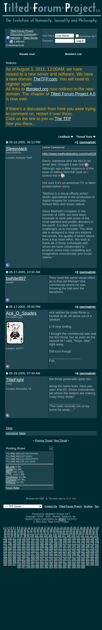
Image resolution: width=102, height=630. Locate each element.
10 (22, 528)
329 (24, 564)
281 (92, 556)
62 (96, 530)
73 (38, 533)
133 (88, 538)
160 (19, 543)
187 (46, 546)
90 (93, 533)
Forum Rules (12, 487)
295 (60, 559)
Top (96, 506)
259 (88, 554)
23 (64, 528)
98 (25, 535)
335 (51, 564)
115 (5, 538)
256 (74, 554)
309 (28, 561)
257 (78, 554)
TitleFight (15, 379)
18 (48, 528)
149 (65, 541)
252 (56, 554)
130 (74, 538)
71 (31, 533)
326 (10, 564)
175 (88, 543)
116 (10, 538)
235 (74, 551)
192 (69, 546)
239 (92, 551)
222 (14, 551)
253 (60, 554)
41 (28, 530)
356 (65, 567)
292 (46, 559)
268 (33, 556)
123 (42, 538)
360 (83, 567)
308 (24, 561)
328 (19, 564)
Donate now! (27, 54)
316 (60, 561)
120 (28, 538)
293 (51, 559)
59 (87, 530)
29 (84, 528)
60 (90, 530)
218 (92, 548)
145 (46, 541)
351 (42, 567)
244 (19, 554)
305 (10, 561)
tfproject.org (37, 89)
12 (28, 528)
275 (65, 556)
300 (83, 559)
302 (92, 559)
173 (78, 543)
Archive (88, 506)
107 (64, 535)
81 (64, 533)
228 (42, 551)
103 (46, 535)
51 (60, 530)
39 (21, 530)
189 (56, 546)
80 (60, 533)
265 (19, 556)
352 (46, 567)
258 (83, 554)
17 (45, 528)
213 (69, 548)
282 (97, 556)
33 (97, 528)
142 (33, 541)
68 (21, 533)
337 (60, 564)
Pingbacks (11, 479)
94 (12, 535)
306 (14, 561)
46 (44, 530)
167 (51, 543)
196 (88, 546)
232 (60, 551)
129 (69, 538)
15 (38, 528)
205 (33, 548)
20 (55, 528)
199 (5, 548)
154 (88, 541)
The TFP (63, 118)
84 (74, 533)
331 (33, 564)
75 (44, 533)
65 (12, 533)
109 (73, 535)
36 (12, 530)
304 (5, 561)
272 (51, 556)
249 (42, 554)
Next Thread (60, 440)
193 (74, 546)
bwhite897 (16, 278)
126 (56, 538)
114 (96, 535)
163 (33, 543)
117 (14, 538)
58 (83, 530)
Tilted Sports (30, 37)
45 (41, 530)
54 (70, 530)
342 (83, 564)
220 (5, 551)
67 (18, 533)
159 (14, 543)
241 (5, 554)
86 (80, 533)
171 (69, 543)
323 (92, 561)
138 (14, 541)
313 (46, 561)
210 (56, 548)
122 (37, 538)
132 (83, 538)
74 (41, 533)
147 (56, 541)
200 (10, 548)
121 (33, 538)
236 (78, 551)
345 (97, 564)
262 (5, 556)
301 (88, 559)
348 (28, 567)
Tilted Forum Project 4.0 (72, 94)
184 (33, 546)
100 (32, 535)
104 (50, 535)
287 (24, 559)
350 (37, 567)
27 (77, 528)
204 (28, 548)
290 (37, 559)
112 (87, 535)
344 (92, 564)
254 (65, 554)
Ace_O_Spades (21, 313)
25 (71, 528)
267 (28, 556)
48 (51, 530)
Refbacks (11, 482)
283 (5, 559)
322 (88, 561)
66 (15, 533)
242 (10, 554)
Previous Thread (43, 440)
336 (56, 564)
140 (24, 541)
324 (97, 561)
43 (34, 530)
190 (60, 546)
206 (37, 548)
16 (42, 528)
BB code (10, 466)
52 (64, 530)
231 (56, 551)
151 (74, 541)
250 (46, 554)
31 (91, 528)
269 (37, 556)
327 (14, 564)
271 (46, 556)
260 (92, 554)
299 (78, 559)
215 (78, 548)
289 (33, 559)
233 (65, 551)
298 (74, 559)
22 (61, 528)
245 (24, 554)
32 (94, 528)
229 (46, 551)
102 (41, 535)
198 (97, 546)
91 (96, 533)
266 (24, 556)
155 (92, 541)
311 (37, 561)
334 (46, 564)
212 (65, 548)
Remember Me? (86, 36)
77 (51, 533)
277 (74, 556)
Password (48, 40)
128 (65, 538)
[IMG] (9, 472)
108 (69, 535)
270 (42, 556)
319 (74, 561)
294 (56, 559)
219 (97, 548)
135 (97, 538)
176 (92, 543)
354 (56, 567)
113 (92, 535)
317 (65, 561)
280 (88, 556)
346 (19, 567)
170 (65, 543)
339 (69, 564)
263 (10, 556)
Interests (15, 37)
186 (42, 546)
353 (51, 567)
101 (37, 535)
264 (14, 556)
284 (10, 559)
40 (25, 530)
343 (88, 564)
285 (14, 559)
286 (19, 559)
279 (83, 556)
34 (5, 530)
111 (82, 535)
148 (60, 541)
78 (54, 533)
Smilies (9, 469)
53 (67, 530)
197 (92, 546)
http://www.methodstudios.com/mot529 (69, 154)
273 (56, 556)
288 (28, 559)
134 (92, 538)
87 (83, 533)
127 (60, 538)
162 (28, 543)
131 (78, 538)
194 (78, 546)
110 (78, 535)
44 (38, 530)
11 (25, 528)
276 (69, 556)
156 (97, 541)
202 (19, 548)
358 (74, 567)
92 (5, 535)
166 (46, 543)
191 (65, 546)
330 (28, 564)
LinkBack (64, 136)
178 (5, 546)
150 (69, 541)
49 (54, 530)
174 (83, 543)
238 (88, 551)
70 (28, 533)
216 (83, 548)
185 (37, 546)
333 (42, 564)
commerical (12, 433)
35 (8, 530)
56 (77, 530)
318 (69, 561)
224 (24, 551)
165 (42, 543)
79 (57, 533)
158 (10, 543)
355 (60, 567)
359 (78, 567)
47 (48, 530)
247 (33, 554)
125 (51, 538)
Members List (73, 54)
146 (51, 541)
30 (87, 528)
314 (51, 561)
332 (37, 564)
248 (37, 554)
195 (83, 546)
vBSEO (62, 519)
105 (55, 535)
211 (60, 548)
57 (80, 530)
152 (78, 541)
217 (88, 548)
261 (97, 554)
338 (65, 564)
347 (24, 567)
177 (97, 543)
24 (68, 528)
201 (14, 548)
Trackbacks (12, 477)
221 (10, 551)
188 (51, 546)
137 (10, 541)
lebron (22, 433)
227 (37, 551)
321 (83, 561)
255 (69, 554)
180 (14, 546)
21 (58, 528)
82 (67, 533)
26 (74, 528)
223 (19, 551)
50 (57, 530)
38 (18, 530)
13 (32, 528)
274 (60, 556)
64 (8, 533)
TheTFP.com (45, 79)
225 (28, 551)
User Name (49, 35)
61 (93, 530)
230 (51, 551)
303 (97, 559)
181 (19, 546)
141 (28, 541)
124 (46, 538)
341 (78, 564)
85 (77, 533)
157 (5, 543)
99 (28, 535)
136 (5, 541)
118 (19, 538)
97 (21, 535)
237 (83, 551)
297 (69, 559)
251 (51, 554)
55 (74, 530)
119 (24, 538)
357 (69, 567)
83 (70, 533)
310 (33, 561)
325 (5, 564)
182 (24, 546)
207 (42, 548)
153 (83, 541)
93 (8, 535)
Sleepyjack (16, 148)
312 (42, 561)
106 (60, 535)
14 (35, 528)
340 (74, 564)
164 (37, 543)
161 (24, 543)
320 (78, 561)
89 (90, 533)
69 (25, 533)
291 (42, 559)
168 (56, 543)
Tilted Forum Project (70, 506)
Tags (9, 428)
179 (10, 546)
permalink (87, 142)
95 (15, 535)
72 (34, 533)
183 (28, 546)
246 (28, 554)
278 (78, 556)
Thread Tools (84, 136)
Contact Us (51, 506)
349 (33, 567)
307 (19, 561)
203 (24, 548)
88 (87, 533)
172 (74, 543)
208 (46, 548)
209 (51, 548)
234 (69, 551)
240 (97, 551)
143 (37, 541)
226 (33, 551)
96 (18, 535)
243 (14, 554)
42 (31, 530)
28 (81, 528)
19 (51, 528)
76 (48, 533)
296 (65, 559)
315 (56, 561)
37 (15, 530)
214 (74, 548)
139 (19, 541)
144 (42, 541)
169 (60, 543)
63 (5, 533)
